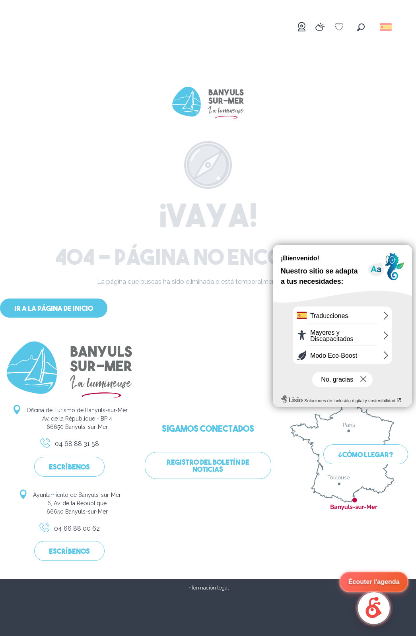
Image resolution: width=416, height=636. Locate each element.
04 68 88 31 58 (69, 445)
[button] (361, 27)
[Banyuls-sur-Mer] (208, 104)
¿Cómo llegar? (365, 455)
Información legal (208, 588)
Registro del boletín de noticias (208, 466)
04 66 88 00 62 (69, 530)
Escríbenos (69, 467)
